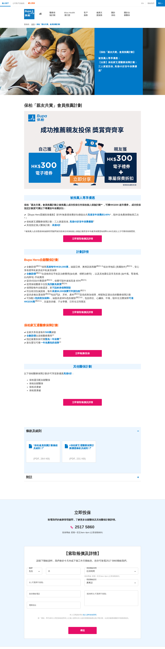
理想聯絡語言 (91, 582)
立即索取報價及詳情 (82, 238)
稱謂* (31, 570)
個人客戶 (5, 3)
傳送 (82, 633)
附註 (31, 479)
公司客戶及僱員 (18, 3)
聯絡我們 (150, 3)
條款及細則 (35, 431)
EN (142, 3)
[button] (160, 3)
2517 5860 (84, 529)
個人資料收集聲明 (89, 617)
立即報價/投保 (82, 353)
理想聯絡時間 (91, 570)
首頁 (33, 24)
